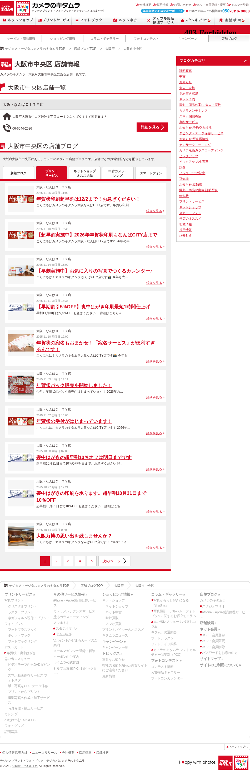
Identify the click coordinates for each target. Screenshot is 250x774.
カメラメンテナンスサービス (74, 611)
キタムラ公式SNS (66, 662)
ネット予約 (187, 99)
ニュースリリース (44, 753)
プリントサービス (54, 20)
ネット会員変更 (213, 641)
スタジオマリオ (23, 8)
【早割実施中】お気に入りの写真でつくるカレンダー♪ (94, 271)
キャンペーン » (114, 641)
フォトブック (89, 20)
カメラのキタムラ (7, 8)
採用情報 (162, 4)
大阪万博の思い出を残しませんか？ (74, 536)
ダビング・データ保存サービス (201, 133)
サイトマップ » (211, 659)
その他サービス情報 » (70, 594)
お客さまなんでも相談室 (195, 11)
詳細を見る (150, 127)
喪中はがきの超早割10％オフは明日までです (84, 457)
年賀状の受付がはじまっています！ (74, 421)
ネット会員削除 (213, 647)
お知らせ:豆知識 (190, 184)
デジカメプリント (11, 760)
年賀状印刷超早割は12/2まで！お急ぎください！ (88, 199)
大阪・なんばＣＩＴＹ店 (23, 104)
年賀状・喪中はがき (21, 653)
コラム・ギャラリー (104, 39)
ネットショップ (18, 20)
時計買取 (112, 618)
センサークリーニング (195, 145)
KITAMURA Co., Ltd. (25, 765)
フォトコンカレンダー (167, 678)
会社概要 (145, 4)
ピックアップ (188, 156)
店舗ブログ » (210, 594)
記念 (182, 167)
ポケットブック (19, 635)
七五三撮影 (64, 634)
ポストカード (14, 647)
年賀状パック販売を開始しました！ (74, 385)
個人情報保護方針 (14, 753)
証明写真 (185, 71)
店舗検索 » (208, 623)
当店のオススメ (190, 218)
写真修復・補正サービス (25, 708)
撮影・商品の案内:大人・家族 (200, 105)
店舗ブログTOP (85, 49)
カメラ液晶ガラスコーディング (201, 150)
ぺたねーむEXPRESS (19, 720)
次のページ (111, 561)
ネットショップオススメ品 (85, 173)
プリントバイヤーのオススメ (123, 630)
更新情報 (108, 676)
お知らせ (185, 82)
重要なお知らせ (113, 660)
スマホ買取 (114, 624)
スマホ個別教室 (190, 116)
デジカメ (52, 760)
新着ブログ (18, 173)
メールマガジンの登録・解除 (74, 651)
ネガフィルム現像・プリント (29, 618)
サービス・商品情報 (21, 39)
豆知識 (184, 179)
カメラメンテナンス (193, 110)
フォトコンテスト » (166, 660)
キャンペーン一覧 (115, 647)
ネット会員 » (210, 629)
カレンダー (12, 714)
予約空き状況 (188, 93)
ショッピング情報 (62, 39)
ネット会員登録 (213, 635)
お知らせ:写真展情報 (193, 139)
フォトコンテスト (146, 39)
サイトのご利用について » (220, 665)
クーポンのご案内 (66, 657)
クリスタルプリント (22, 606)
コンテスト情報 (162, 667)
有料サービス (188, 122)
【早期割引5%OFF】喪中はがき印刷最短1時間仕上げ (93, 306)
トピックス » (112, 653)
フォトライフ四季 (164, 644)
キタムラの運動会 (164, 632)
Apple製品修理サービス (161, 20)
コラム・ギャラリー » (168, 594)
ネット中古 (125, 20)
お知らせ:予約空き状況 (195, 128)
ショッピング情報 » (117, 594)
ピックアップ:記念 (192, 173)
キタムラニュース (115, 635)
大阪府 (110, 49)
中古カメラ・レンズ (117, 173)
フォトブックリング (22, 641)
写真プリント (14, 600)
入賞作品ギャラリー (165, 672)
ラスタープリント (21, 612)
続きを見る (154, 211)
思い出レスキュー (17, 659)
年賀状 (184, 196)
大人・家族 (187, 88)
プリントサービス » (19, 594)
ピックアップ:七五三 (193, 162)
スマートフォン (151, 173)
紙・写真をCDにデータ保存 (28, 686)
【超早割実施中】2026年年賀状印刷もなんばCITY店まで (96, 235)
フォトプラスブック (22, 630)
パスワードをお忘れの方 (219, 653)
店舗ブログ (229, 39)
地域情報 (185, 224)
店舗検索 (232, 20)
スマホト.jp (61, 623)
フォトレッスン (162, 638)
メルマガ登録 (240, 4)
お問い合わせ (182, 4)
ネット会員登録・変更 (211, 4)
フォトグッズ (14, 726)
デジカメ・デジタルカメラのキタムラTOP (35, 49)
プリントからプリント (24, 692)
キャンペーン (187, 39)
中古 (182, 76)
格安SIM (185, 236)
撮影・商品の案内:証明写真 (198, 190)
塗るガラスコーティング (71, 617)
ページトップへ (238, 746)
